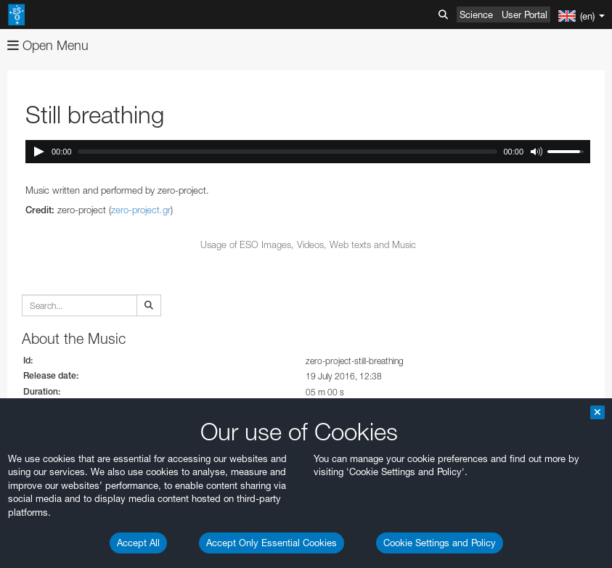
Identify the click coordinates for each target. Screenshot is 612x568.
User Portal (524, 14)
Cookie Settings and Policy (439, 542)
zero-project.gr (141, 209)
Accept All (138, 542)
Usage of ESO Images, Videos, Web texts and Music (308, 244)
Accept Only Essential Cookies (271, 542)
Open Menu (48, 45)
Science (476, 14)
